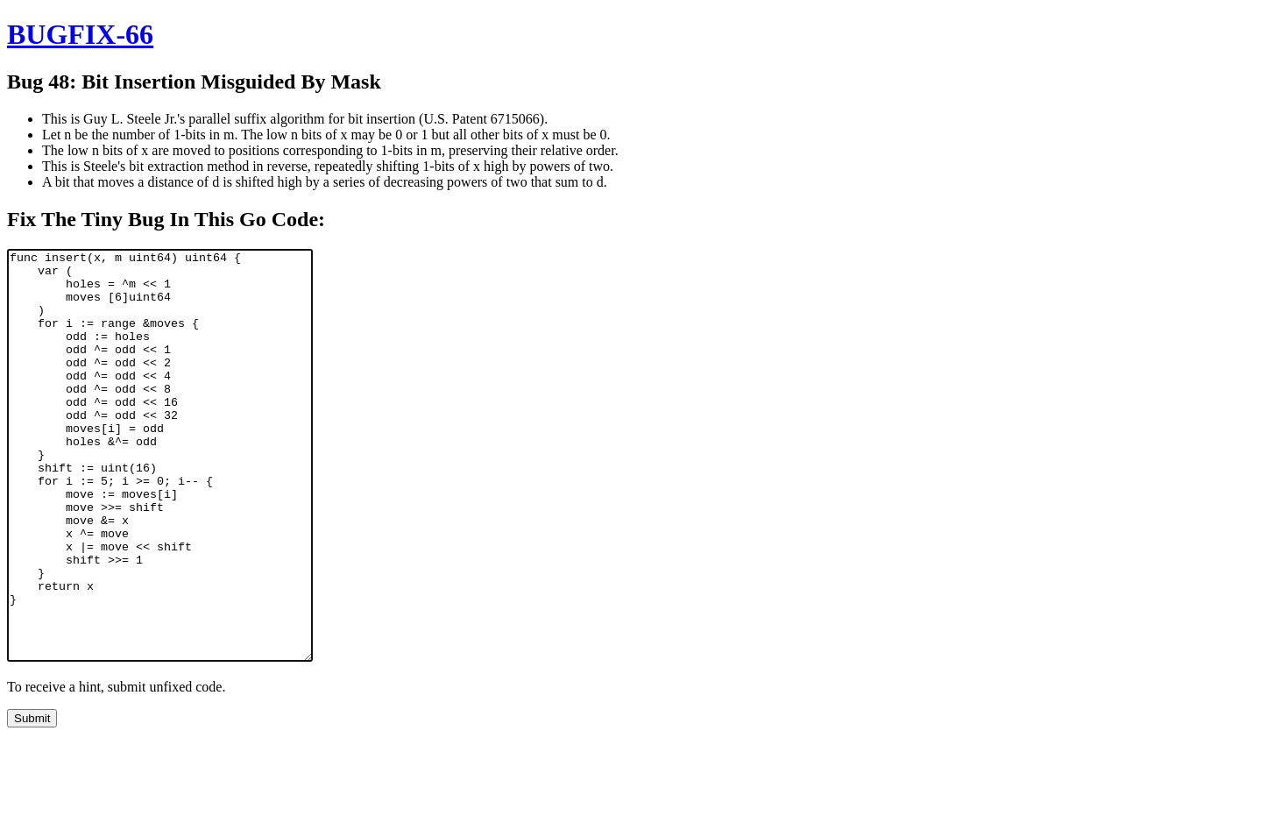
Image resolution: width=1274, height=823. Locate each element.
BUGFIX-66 (80, 34)
